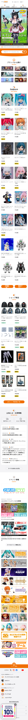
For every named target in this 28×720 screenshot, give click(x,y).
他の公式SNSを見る (14, 701)
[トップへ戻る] (14, 664)
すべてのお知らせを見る (14, 468)
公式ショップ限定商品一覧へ (14, 401)
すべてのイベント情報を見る (14, 544)
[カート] (12, 2)
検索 (24, 51)
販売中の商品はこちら (20, 286)
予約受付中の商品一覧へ (7, 286)
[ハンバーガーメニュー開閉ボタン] (26, 2)
